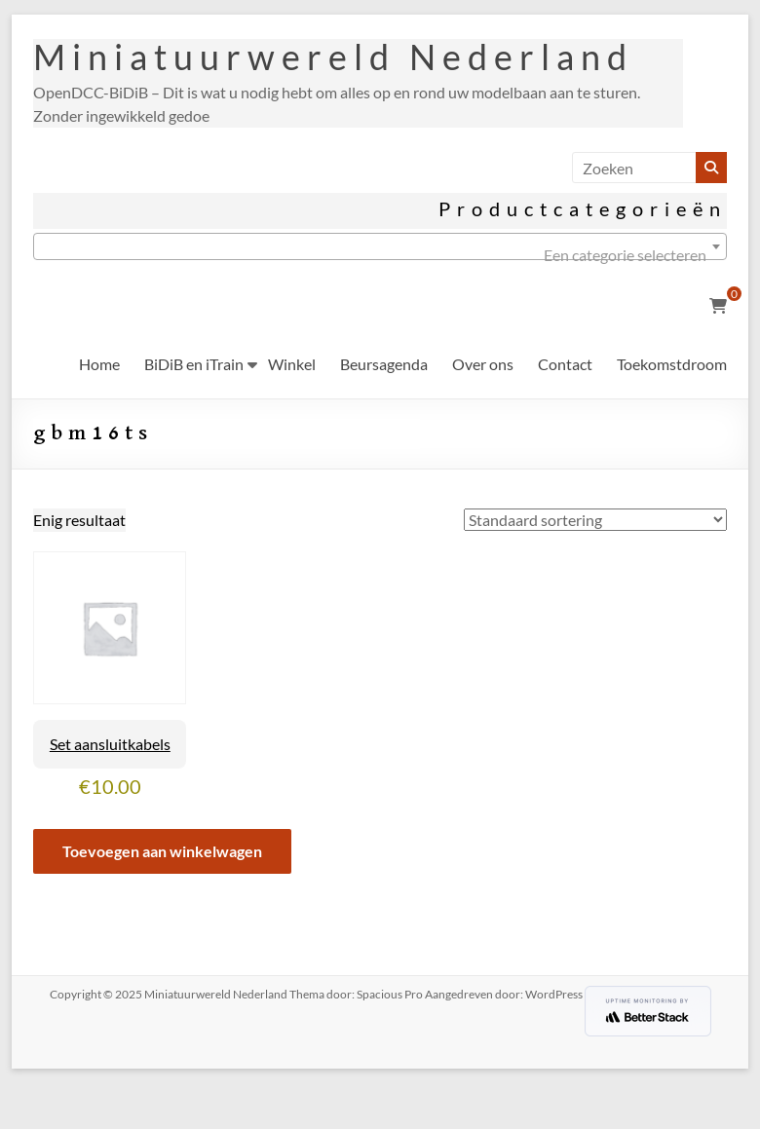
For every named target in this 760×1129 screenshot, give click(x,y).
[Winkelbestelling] (595, 519)
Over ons (482, 364)
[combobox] (379, 246)
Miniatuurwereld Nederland (333, 56)
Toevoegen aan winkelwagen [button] (162, 851)
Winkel (292, 364)
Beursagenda (384, 364)
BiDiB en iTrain (194, 364)
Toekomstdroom (672, 364)
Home (99, 364)
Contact (565, 364)
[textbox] (379, 255)
